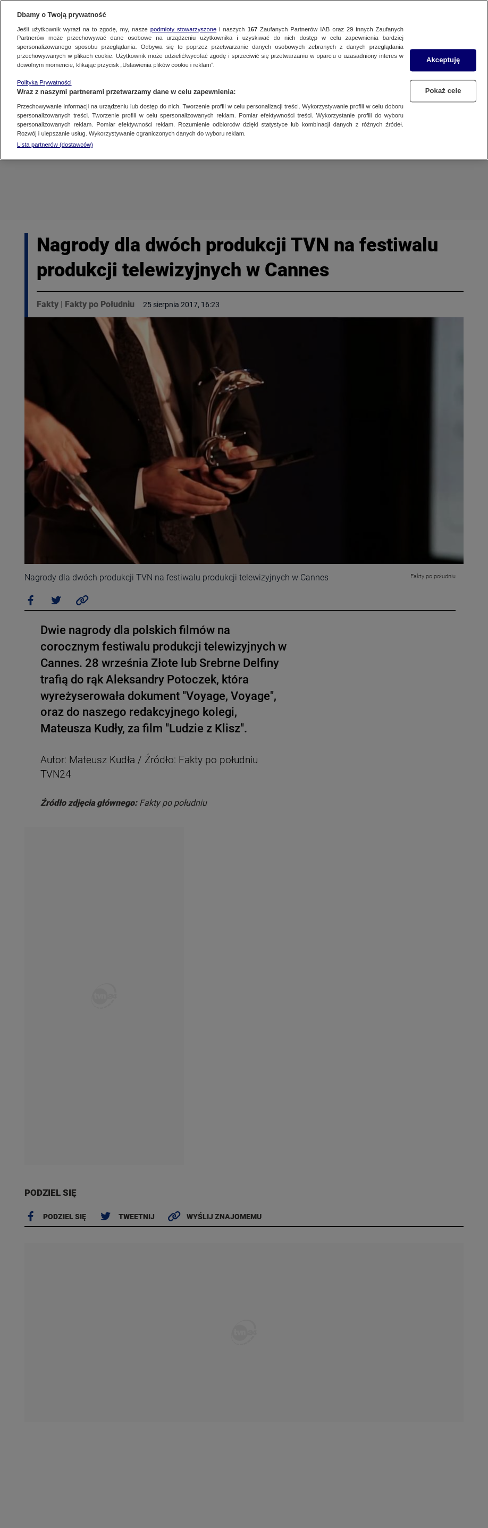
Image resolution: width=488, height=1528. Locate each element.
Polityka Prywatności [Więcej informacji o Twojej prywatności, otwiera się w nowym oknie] (44, 82)
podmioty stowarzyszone (183, 29)
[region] (244, 80)
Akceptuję (443, 60)
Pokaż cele (443, 91)
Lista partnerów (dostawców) (55, 144)
